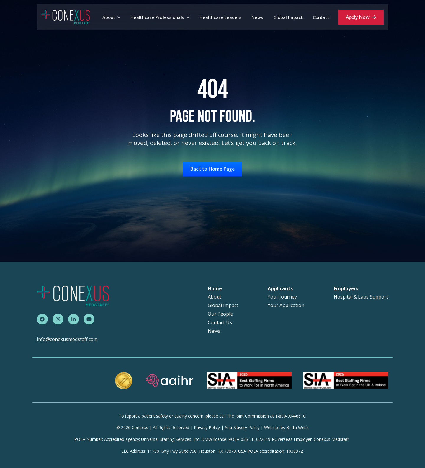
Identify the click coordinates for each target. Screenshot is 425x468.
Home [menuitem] (215, 289)
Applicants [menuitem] (280, 289)
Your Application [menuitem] (286, 305)
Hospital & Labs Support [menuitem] (361, 297)
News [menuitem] (214, 331)
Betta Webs (297, 427)
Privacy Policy (207, 427)
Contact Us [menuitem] (220, 322)
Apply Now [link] (361, 17)
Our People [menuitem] (220, 314)
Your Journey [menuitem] (282, 297)
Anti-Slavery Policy (242, 427)
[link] (65, 17)
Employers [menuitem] (346, 289)
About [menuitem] (214, 297)
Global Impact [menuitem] (223, 305)
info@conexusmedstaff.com (67, 339)
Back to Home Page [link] (212, 169)
